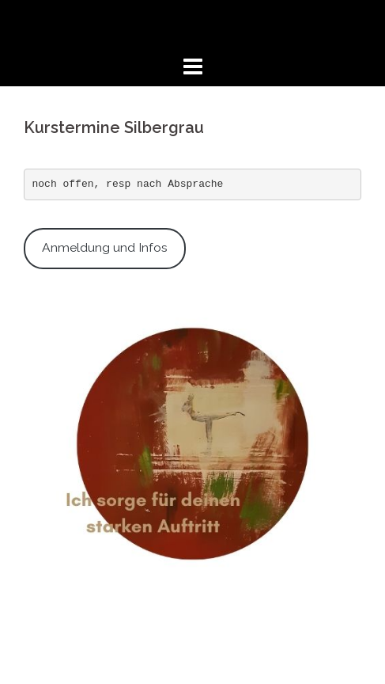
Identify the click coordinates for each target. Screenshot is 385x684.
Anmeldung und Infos (105, 247)
